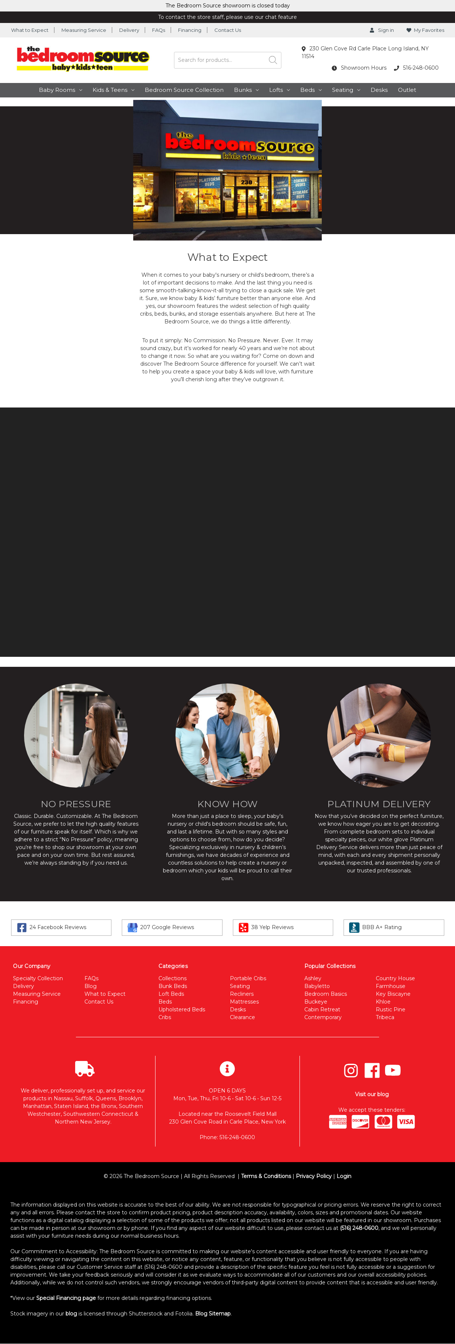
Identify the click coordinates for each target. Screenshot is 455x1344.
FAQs (158, 30)
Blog (90, 986)
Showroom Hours (359, 67)
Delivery (129, 30)
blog (71, 1313)
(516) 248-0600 (359, 1228)
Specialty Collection (38, 978)
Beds (311, 89)
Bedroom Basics (325, 994)
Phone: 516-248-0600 (227, 1137)
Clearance (242, 1017)
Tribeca (385, 1017)
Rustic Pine (390, 1009)
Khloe (383, 1001)
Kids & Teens (113, 89)
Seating (346, 89)
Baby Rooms (60, 89)
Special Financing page (66, 1298)
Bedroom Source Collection (184, 89)
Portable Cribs (248, 978)
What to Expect (29, 30)
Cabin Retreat (322, 1009)
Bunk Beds (172, 986)
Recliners (242, 994)
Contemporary (323, 1017)
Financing (189, 30)
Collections (172, 978)
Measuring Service (83, 30)
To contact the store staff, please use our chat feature (227, 17)
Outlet (407, 89)
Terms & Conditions (266, 1176)
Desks (379, 89)
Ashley (312, 978)
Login (344, 1176)
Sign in (382, 30)
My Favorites (425, 30)
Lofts (279, 89)
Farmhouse (390, 986)
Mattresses (244, 1001)
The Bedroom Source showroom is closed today (227, 5)
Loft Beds (171, 994)
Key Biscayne (393, 994)
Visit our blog (372, 1094)
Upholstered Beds (181, 1009)
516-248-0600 (416, 67)
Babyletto (317, 986)
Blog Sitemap (213, 1313)
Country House (395, 978)
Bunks (246, 89)
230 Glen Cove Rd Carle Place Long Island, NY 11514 (365, 52)
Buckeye (315, 1001)
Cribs (164, 1017)
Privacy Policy (314, 1176)
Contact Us (227, 30)
